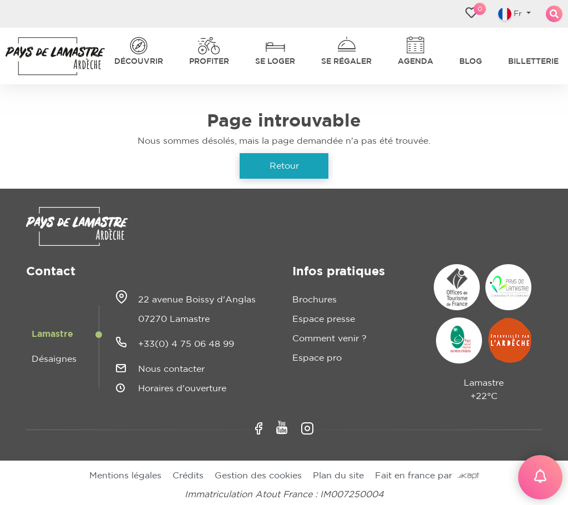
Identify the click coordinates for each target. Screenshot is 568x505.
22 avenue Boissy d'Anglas (197, 299)
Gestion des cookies (258, 475)
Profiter (209, 61)
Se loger (275, 61)
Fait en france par (427, 475)
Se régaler (346, 61)
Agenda (415, 61)
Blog (470, 61)
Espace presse (323, 319)
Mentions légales (125, 475)
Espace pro (317, 358)
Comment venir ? (329, 338)
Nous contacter (171, 369)
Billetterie (533, 61)
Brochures (314, 299)
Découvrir (138, 61)
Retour (284, 165)
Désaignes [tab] (54, 359)
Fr (511, 14)
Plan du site (338, 475)
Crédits (188, 475)
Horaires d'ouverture (182, 388)
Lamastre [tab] (52, 334)
